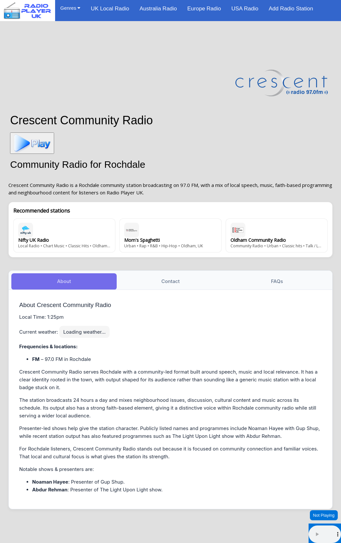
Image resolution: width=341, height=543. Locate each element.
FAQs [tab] (277, 281)
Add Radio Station (291, 9)
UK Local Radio (110, 9)
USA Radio (244, 9)
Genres (70, 8)
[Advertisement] (170, 42)
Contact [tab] (170, 281)
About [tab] (64, 281)
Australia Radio (158, 9)
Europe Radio (204, 9)
